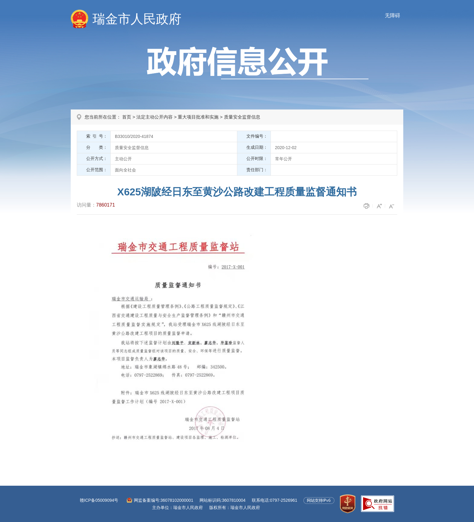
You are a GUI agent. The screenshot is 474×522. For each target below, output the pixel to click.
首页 (126, 116)
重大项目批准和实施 (198, 116)
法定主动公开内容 (154, 116)
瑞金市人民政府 (137, 19)
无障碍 (392, 15)
